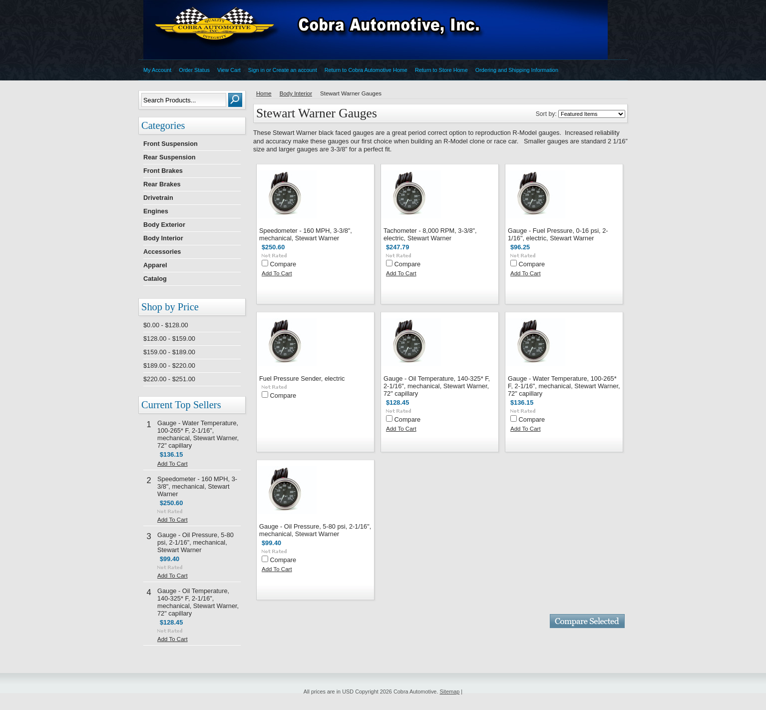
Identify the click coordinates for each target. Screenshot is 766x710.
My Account (157, 70)
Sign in (256, 70)
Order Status (194, 70)
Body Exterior (164, 224)
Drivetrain (158, 197)
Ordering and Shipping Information (516, 70)
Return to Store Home (441, 70)
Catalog (155, 278)
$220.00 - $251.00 (169, 379)
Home (264, 93)
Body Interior (163, 238)
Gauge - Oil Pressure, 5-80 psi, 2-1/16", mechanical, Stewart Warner (195, 542)
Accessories (162, 251)
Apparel (155, 265)
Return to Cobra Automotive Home (366, 70)
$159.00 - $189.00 (169, 352)
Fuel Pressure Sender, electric (302, 378)
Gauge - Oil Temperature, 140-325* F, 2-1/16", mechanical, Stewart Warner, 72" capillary (198, 602)
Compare (283, 264)
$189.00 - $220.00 (169, 365)
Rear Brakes (162, 184)
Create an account (295, 70)
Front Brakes (163, 170)
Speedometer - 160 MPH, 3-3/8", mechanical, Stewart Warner (197, 486)
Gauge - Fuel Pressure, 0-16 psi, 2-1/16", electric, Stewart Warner (558, 234)
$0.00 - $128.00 (165, 325)
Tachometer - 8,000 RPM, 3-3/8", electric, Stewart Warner (430, 234)
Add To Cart (172, 464)
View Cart (229, 70)
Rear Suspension (169, 157)
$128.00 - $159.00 (169, 338)
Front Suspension (170, 143)
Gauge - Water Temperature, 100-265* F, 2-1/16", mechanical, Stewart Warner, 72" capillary (198, 434)
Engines (155, 211)
